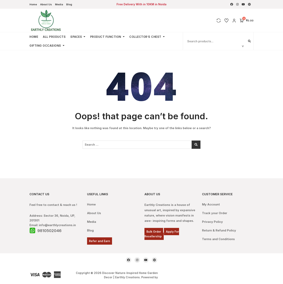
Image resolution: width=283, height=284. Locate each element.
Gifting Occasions (45, 45)
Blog (69, 4)
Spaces (76, 36)
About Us (46, 4)
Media (59, 4)
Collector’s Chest (145, 36)
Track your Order (214, 213)
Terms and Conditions (218, 239)
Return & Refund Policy (219, 230)
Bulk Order (153, 231)
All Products (54, 36)
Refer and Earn (99, 241)
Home (33, 4)
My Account (211, 204)
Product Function (105, 36)
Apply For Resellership (161, 234)
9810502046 (49, 230)
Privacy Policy (212, 222)
